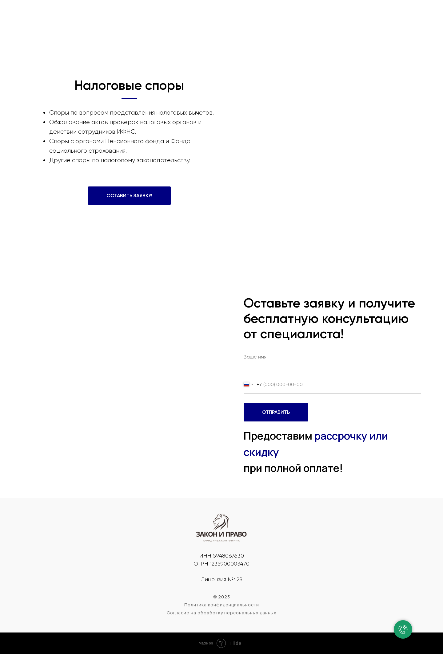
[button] (129, 195)
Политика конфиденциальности (221, 605)
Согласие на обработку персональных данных (221, 613)
